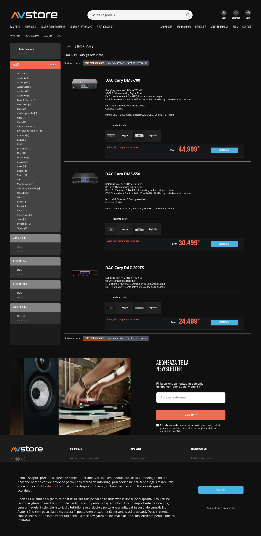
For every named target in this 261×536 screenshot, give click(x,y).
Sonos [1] (21, 219)
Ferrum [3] (22, 140)
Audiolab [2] (23, 91)
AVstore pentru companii (84, 458)
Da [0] (20, 247)
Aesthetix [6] (23, 78)
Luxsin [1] (22, 170)
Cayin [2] (21, 122)
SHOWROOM (166, 27)
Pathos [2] (22, 201)
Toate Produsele (26, 49)
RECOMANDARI (184, 27)
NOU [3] (21, 316)
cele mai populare (94, 63)
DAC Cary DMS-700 (122, 80)
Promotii (23, 53)
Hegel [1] (21, 153)
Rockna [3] (22, 210)
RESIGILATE (200, 27)
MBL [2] (21, 179)
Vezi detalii (224, 150)
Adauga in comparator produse (123, 147)
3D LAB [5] (22, 73)
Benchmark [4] (24, 104)
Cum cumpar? (138, 458)
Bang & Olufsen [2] (26, 100)
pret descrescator (137, 63)
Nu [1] (20, 297)
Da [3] (20, 270)
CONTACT (246, 27)
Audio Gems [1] (24, 86)
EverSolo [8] (23, 135)
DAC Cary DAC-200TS (124, 267)
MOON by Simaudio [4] (28, 188)
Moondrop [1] (23, 193)
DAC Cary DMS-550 (122, 174)
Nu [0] (20, 251)
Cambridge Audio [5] (27, 113)
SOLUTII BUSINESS (219, 27)
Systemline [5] (24, 223)
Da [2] (20, 293)
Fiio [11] (21, 144)
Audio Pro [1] (23, 95)
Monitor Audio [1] (25, 184)
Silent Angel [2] (24, 215)
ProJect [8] (22, 206)
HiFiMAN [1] (23, 157)
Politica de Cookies (49, 486)
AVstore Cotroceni (201, 458)
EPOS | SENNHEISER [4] (29, 131)
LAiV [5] (21, 166)
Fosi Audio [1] (24, 148)
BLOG (235, 27)
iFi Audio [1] (23, 162)
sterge (53, 64)
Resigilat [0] (23, 320)
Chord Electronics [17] (27, 126)
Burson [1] (22, 109)
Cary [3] (21, 117)
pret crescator (116, 63)
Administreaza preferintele (220, 508)
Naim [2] (21, 197)
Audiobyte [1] (23, 82)
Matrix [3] (22, 175)
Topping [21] (23, 228)
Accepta (220, 490)
